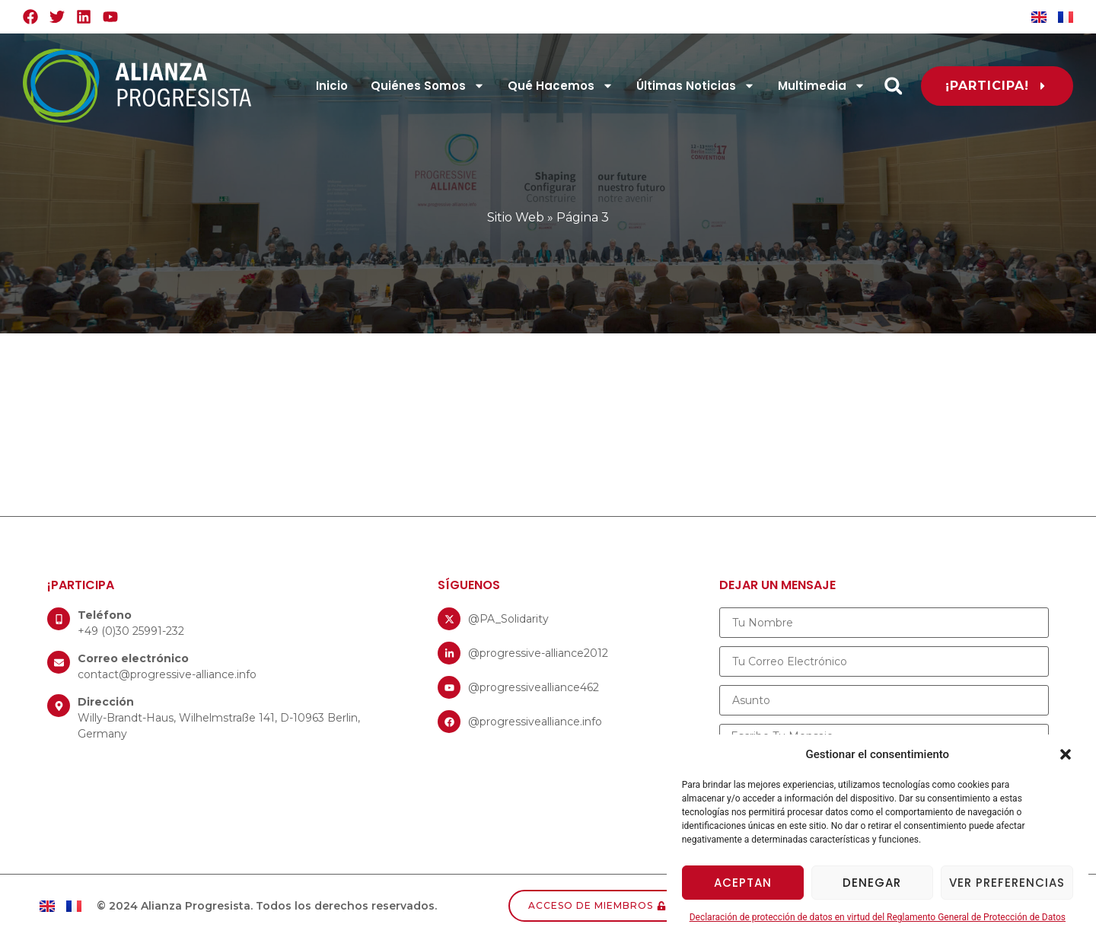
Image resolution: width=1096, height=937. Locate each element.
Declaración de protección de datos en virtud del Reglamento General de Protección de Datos (878, 917)
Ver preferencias (1007, 883)
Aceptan (743, 883)
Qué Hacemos (560, 85)
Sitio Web (515, 217)
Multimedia (821, 85)
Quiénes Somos (428, 85)
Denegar (872, 883)
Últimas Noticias (695, 85)
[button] (1065, 754)
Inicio (332, 86)
